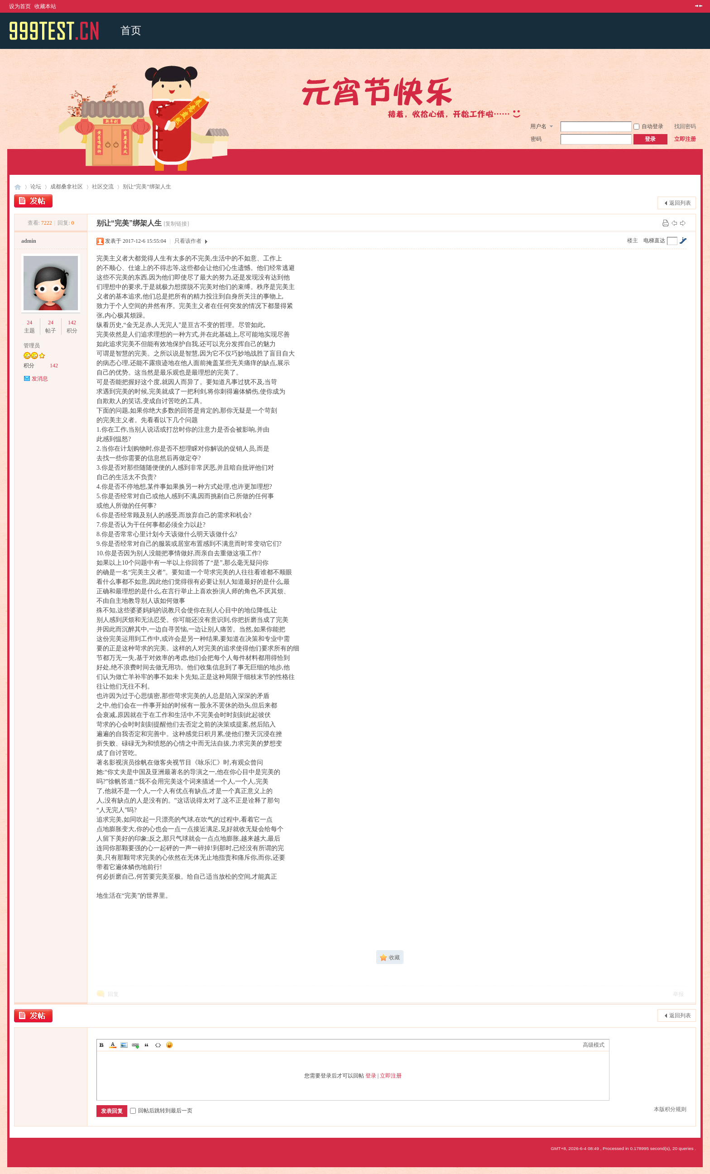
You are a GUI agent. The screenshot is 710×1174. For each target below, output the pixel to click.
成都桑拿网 (17, 186)
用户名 (538, 126)
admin (28, 241)
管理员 (32, 345)
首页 (130, 30)
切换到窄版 (697, 6)
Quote (146, 1044)
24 (29, 322)
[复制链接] (176, 224)
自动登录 (648, 126)
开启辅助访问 (690, 6)
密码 (536, 139)
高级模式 (593, 1045)
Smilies (169, 1044)
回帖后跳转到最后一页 (161, 1110)
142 (72, 322)
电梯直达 (654, 240)
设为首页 (20, 6)
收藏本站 (45, 6)
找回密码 (685, 126)
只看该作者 (187, 241)
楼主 (632, 240)
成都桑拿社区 (66, 186)
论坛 (35, 186)
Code (158, 1044)
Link (135, 1044)
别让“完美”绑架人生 (147, 186)
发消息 (40, 378)
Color (112, 1044)
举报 (678, 994)
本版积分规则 (670, 1109)
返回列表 (680, 203)
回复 (113, 994)
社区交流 (103, 186)
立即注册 (685, 139)
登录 (370, 1076)
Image (124, 1044)
